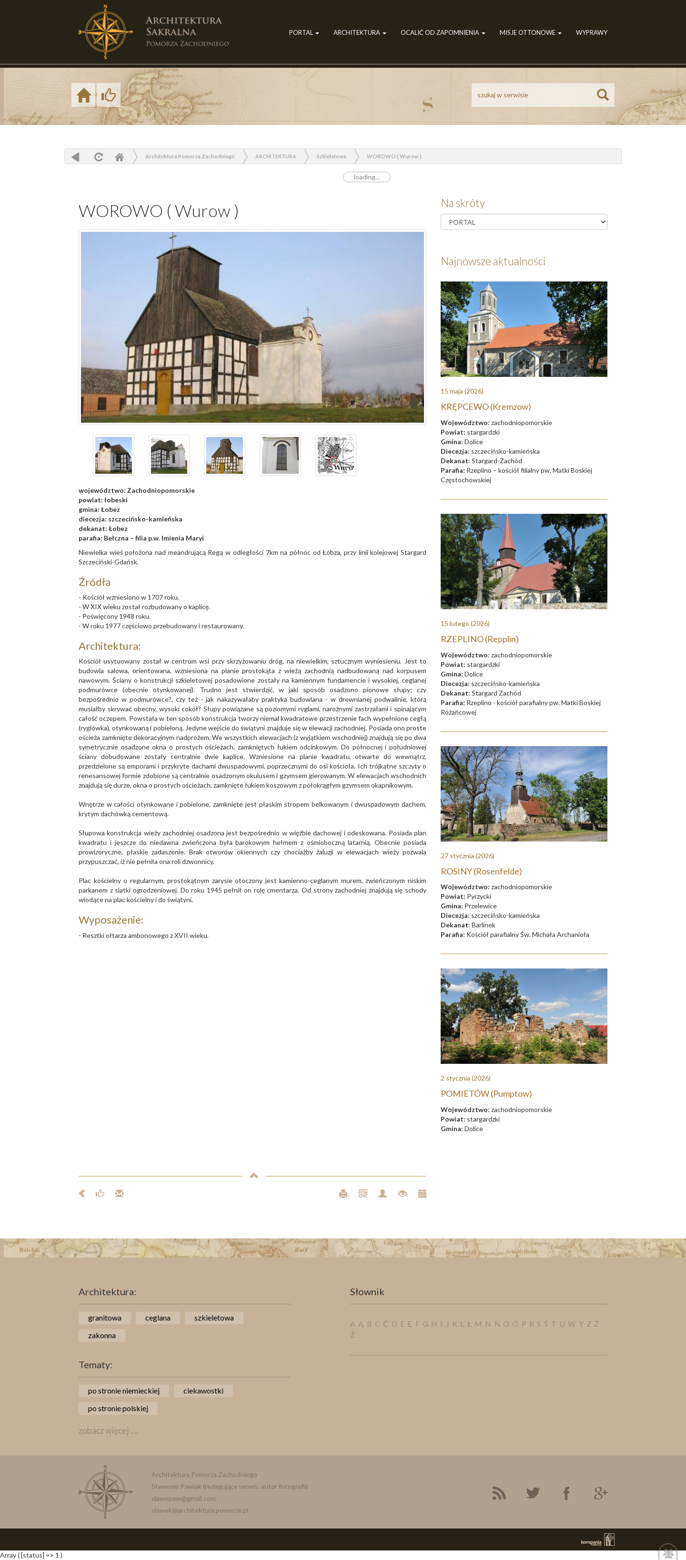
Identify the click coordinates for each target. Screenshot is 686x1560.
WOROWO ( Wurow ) (394, 156)
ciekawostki (203, 1390)
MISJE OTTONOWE (531, 32)
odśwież (97, 157)
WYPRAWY (591, 32)
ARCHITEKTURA (359, 32)
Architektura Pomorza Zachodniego (190, 156)
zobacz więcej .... (108, 1430)
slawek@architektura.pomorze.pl (199, 1510)
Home (119, 157)
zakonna (102, 1335)
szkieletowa (214, 1317)
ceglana (158, 1317)
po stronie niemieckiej (124, 1390)
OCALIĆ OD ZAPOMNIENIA (443, 32)
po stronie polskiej (118, 1408)
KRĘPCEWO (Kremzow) (486, 406)
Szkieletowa (331, 156)
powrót (75, 157)
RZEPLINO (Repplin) (480, 639)
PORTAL (304, 32)
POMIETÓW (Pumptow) (486, 1093)
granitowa (104, 1317)
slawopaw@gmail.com (183, 1498)
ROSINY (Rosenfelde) (481, 871)
